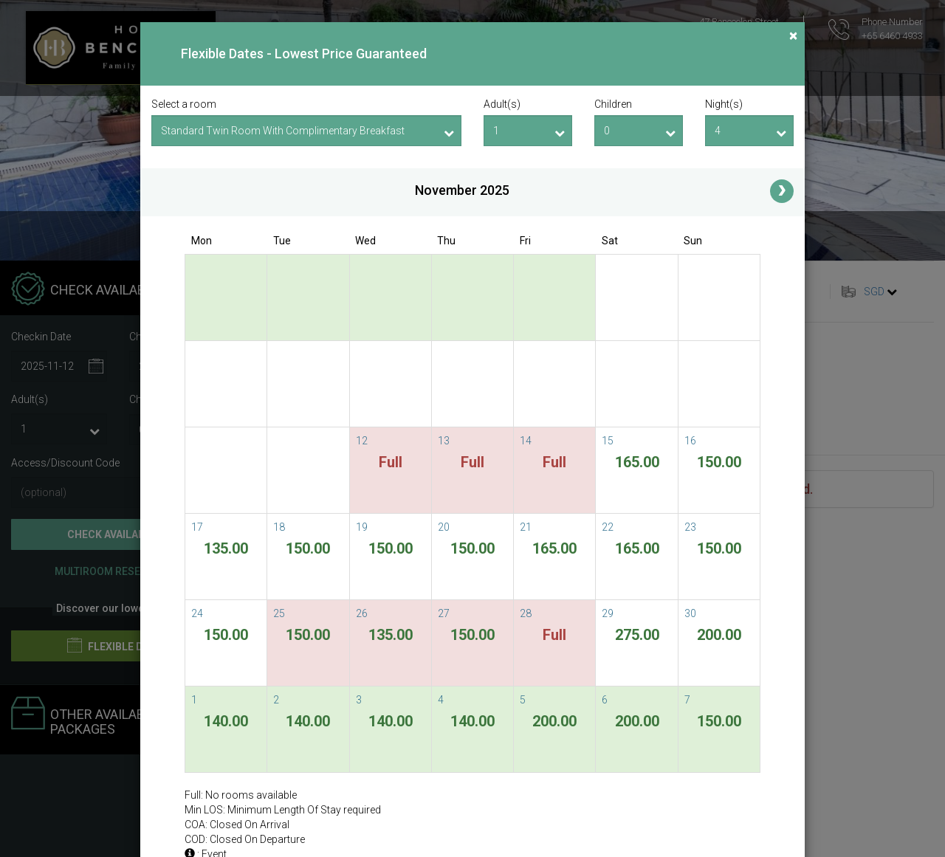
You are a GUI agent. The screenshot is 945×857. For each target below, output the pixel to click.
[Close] (793, 36)
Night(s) (724, 104)
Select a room (183, 104)
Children (613, 104)
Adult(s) (502, 104)
